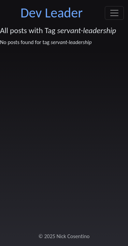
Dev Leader (51, 12)
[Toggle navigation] (114, 13)
